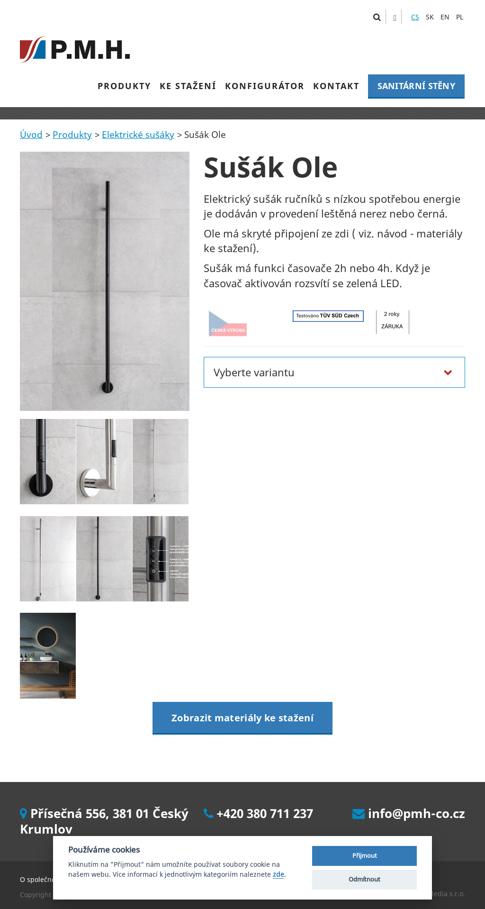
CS (415, 16)
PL (459, 16)
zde (278, 875)
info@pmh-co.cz (408, 813)
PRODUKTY (124, 85)
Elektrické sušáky (138, 134)
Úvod (31, 134)
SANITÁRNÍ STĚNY (416, 85)
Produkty (72, 134)
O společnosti (41, 879)
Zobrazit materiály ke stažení (242, 717)
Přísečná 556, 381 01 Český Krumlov (104, 821)
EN (444, 16)
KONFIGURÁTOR (265, 85)
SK (430, 16)
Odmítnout (364, 879)
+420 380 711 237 (258, 813)
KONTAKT (336, 85)
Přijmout (364, 855)
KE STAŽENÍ (188, 85)
